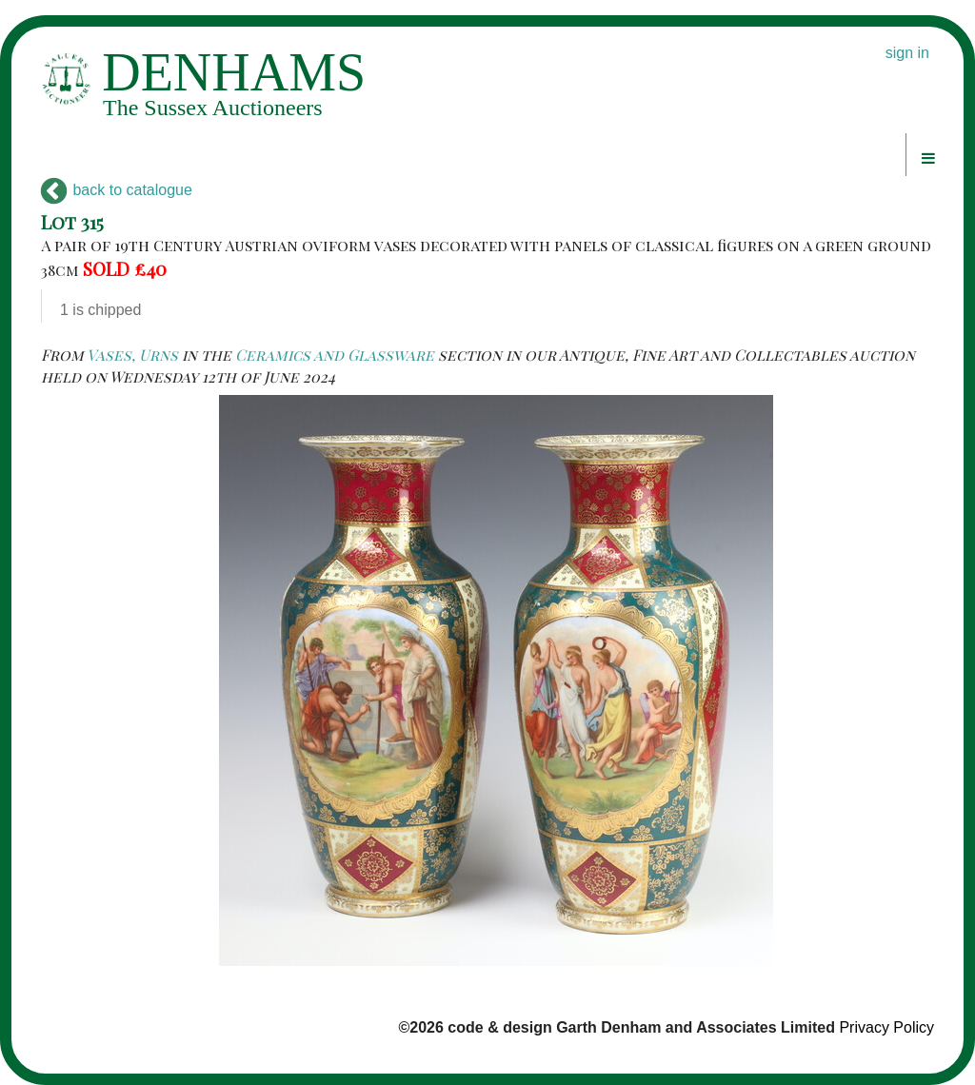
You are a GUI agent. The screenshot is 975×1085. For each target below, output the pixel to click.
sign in (907, 53)
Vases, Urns (132, 355)
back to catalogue (116, 190)
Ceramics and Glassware (334, 355)
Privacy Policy (886, 1027)
